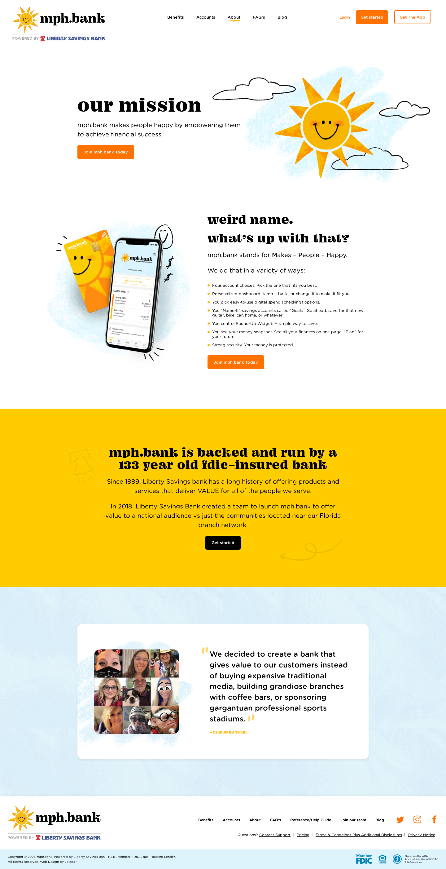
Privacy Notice (421, 834)
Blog (282, 17)
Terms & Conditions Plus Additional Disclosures (359, 834)
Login (344, 17)
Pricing (303, 834)
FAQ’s (259, 17)
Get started (372, 17)
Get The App (412, 17)
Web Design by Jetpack (58, 861)
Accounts (205, 17)
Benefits (175, 17)
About (234, 17)
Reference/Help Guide (310, 820)
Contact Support (275, 834)
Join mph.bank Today (106, 152)
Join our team (353, 820)
